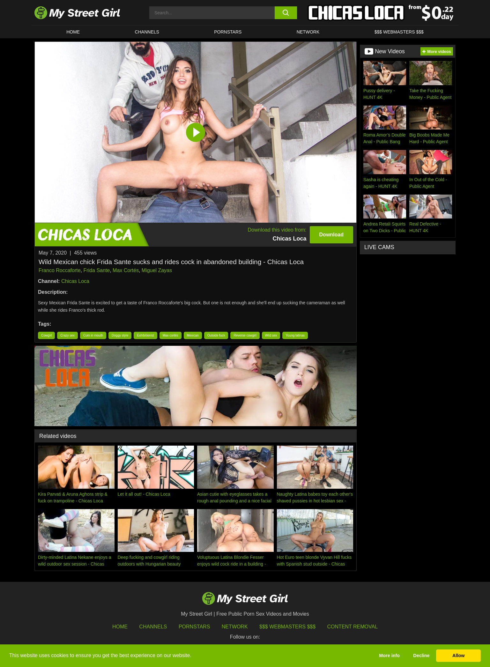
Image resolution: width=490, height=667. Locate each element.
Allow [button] (458, 655)
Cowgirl (46, 335)
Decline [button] (421, 655)
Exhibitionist (145, 335)
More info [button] (389, 655)
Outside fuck (216, 335)
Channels (153, 626)
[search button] (286, 12)
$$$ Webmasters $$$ (287, 626)
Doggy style (120, 335)
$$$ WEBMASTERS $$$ (399, 31)
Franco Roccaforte (60, 270)
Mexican (193, 335)
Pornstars (227, 31)
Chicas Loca (75, 281)
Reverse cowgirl (245, 335)
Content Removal (352, 626)
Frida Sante (97, 270)
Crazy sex (67, 335)
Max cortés (170, 335)
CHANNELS (147, 31)
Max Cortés (126, 270)
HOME (73, 31)
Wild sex (271, 335)
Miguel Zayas (157, 270)
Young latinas (295, 335)
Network (308, 31)
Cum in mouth (93, 335)
